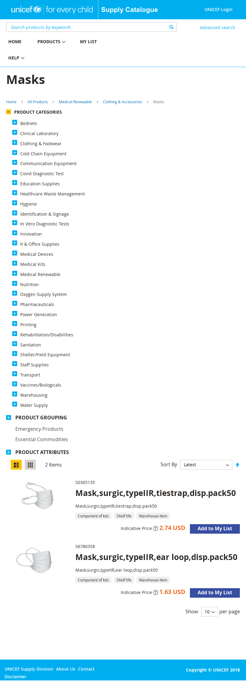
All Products (38, 101)
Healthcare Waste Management (52, 194)
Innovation (31, 234)
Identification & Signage (44, 214)
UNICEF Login (219, 9)
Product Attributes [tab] (42, 452)
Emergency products (39, 429)
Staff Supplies (34, 365)
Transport (30, 375)
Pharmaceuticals (37, 304)
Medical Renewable (75, 101)
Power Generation (38, 314)
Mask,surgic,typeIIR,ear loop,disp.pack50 (156, 556)
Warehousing (33, 395)
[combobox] (91, 27)
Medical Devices (36, 254)
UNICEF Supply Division (29, 669)
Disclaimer (15, 676)
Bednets (28, 123)
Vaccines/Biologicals (40, 385)
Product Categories (38, 112)
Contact (86, 669)
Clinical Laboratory (39, 133)
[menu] (61, 50)
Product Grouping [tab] (41, 417)
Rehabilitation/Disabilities (46, 335)
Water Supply (34, 405)
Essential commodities (41, 439)
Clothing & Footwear (41, 143)
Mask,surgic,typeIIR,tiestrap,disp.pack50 (155, 492)
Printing (28, 324)
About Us (65, 669)
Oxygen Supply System (43, 294)
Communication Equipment (48, 163)
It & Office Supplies (39, 244)
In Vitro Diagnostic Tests (44, 224)
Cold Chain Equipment (43, 154)
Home (11, 101)
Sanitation (30, 345)
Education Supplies (40, 184)
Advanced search (217, 27)
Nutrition (29, 284)
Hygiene (28, 204)
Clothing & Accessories (122, 101)
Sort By (169, 464)
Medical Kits (32, 264)
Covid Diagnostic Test (42, 173)
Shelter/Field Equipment (45, 355)
